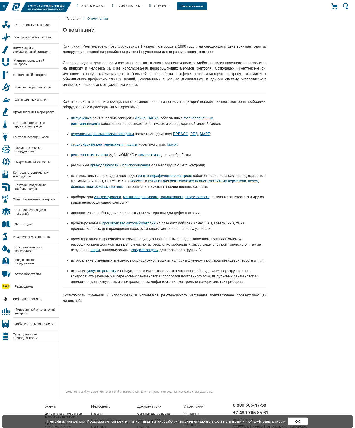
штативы (116, 186)
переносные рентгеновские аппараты (102, 134)
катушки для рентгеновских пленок (177, 181)
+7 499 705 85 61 (127, 6)
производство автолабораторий (129, 223)
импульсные (81, 118)
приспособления (136, 165)
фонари (77, 186)
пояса (253, 181)
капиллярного (171, 197)
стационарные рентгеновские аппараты (104, 144)
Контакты (191, 414)
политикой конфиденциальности (261, 421)
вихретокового (197, 197)
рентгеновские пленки (89, 155)
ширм (95, 250)
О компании (193, 406)
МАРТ (205, 134)
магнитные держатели (227, 181)
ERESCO (180, 134)
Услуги (50, 406)
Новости (97, 413)
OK (297, 421)
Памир (153, 118)
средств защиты (144, 250)
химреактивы (149, 155)
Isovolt (172, 144)
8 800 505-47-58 (91, 6)
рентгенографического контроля (165, 176)
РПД (194, 134)
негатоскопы (96, 186)
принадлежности (104, 165)
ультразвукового (107, 197)
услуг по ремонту (101, 271)
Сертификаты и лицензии (154, 413)
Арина (140, 118)
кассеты (137, 181)
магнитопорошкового (140, 197)
